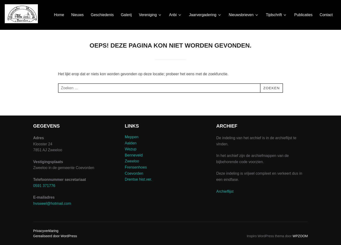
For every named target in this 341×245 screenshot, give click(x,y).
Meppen (132, 137)
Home (59, 15)
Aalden (131, 143)
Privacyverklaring (45, 231)
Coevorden (134, 173)
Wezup (131, 149)
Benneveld (134, 155)
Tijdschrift (276, 15)
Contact (326, 15)
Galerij (126, 15)
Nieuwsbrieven (244, 15)
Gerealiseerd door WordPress (55, 236)
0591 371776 (44, 186)
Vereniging (150, 15)
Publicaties (303, 15)
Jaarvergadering (205, 15)
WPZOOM (300, 236)
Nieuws (77, 15)
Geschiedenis (102, 15)
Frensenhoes (136, 167)
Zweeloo (132, 161)
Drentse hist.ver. (138, 179)
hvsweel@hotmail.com (52, 203)
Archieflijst (224, 191)
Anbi (175, 15)
